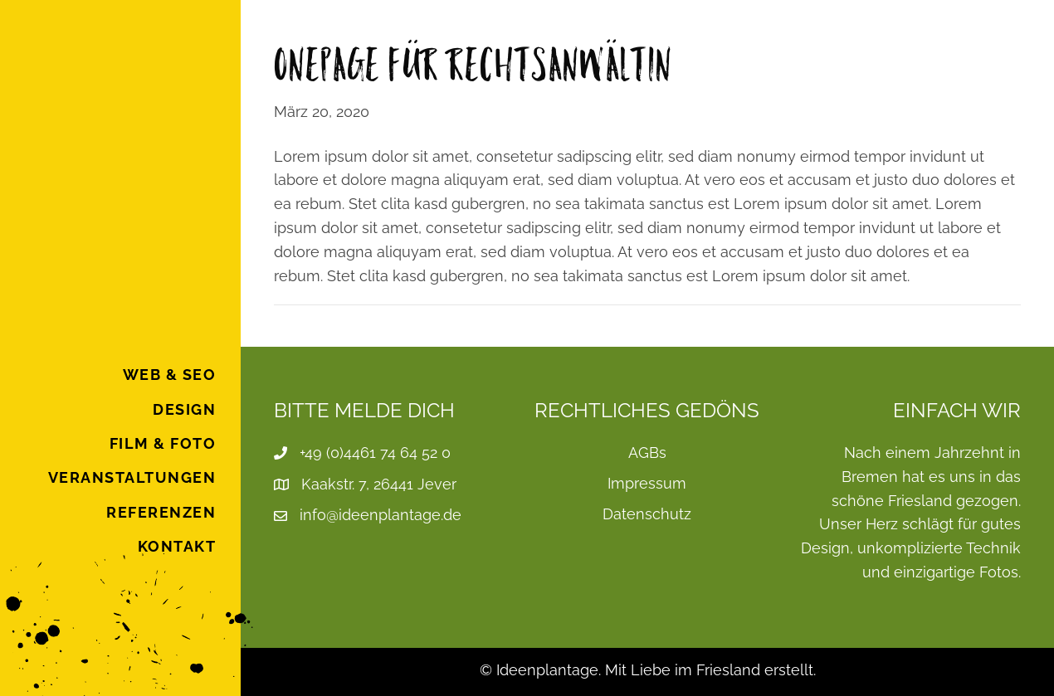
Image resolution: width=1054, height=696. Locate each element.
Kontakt (177, 546)
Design (184, 409)
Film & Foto (163, 443)
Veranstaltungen (132, 477)
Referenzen (161, 512)
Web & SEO (170, 374)
